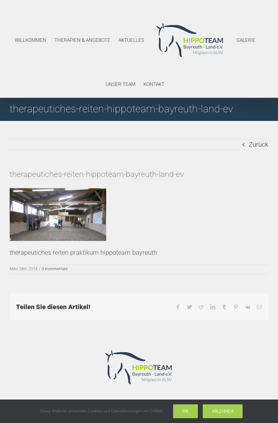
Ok (185, 411)
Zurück (258, 144)
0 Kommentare (55, 269)
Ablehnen (222, 411)
